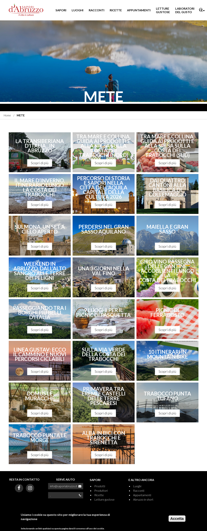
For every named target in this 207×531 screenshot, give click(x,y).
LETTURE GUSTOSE (163, 10)
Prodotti (99, 486)
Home (7, 115)
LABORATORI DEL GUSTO (184, 10)
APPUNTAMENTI (139, 10)
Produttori (101, 490)
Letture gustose (104, 499)
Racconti (138, 490)
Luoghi (137, 486)
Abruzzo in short (143, 499)
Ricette (99, 495)
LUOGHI (77, 10)
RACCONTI (96, 10)
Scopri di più (39, 163)
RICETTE (116, 10)
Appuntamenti (142, 495)
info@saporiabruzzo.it (63, 486)
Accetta (177, 519)
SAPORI (61, 10)
